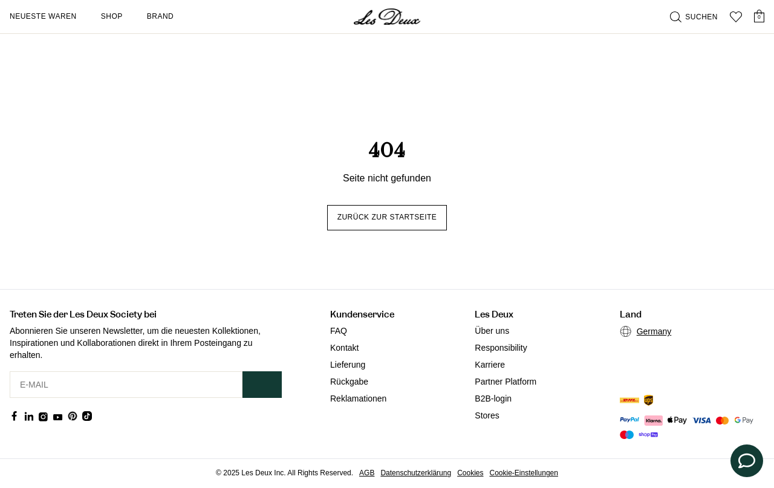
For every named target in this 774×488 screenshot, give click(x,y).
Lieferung (347, 364)
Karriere (490, 364)
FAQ (338, 331)
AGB (366, 473)
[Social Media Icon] (14, 416)
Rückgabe (349, 381)
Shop (112, 16)
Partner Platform (505, 381)
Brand (160, 16)
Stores (487, 415)
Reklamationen (358, 398)
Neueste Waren (43, 16)
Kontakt (344, 348)
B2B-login (493, 398)
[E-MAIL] (126, 384)
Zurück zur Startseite (387, 217)
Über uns (492, 331)
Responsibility (501, 348)
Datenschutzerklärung (415, 473)
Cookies (470, 473)
